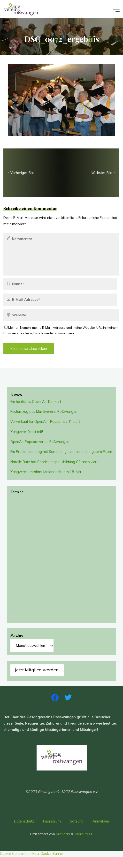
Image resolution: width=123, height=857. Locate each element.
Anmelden (100, 821)
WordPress (83, 834)
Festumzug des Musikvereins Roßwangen (43, 411)
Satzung (77, 821)
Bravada (62, 834)
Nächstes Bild (103, 173)
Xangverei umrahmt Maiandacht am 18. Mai (46, 472)
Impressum (52, 821)
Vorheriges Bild (20, 173)
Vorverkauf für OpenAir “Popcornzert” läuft (45, 421)
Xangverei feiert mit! (26, 432)
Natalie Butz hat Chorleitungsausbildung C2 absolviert (54, 462)
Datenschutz (24, 821)
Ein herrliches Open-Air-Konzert (35, 401)
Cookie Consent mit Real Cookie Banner (32, 853)
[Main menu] (115, 9)
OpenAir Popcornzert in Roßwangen (39, 442)
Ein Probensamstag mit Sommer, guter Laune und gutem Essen (61, 452)
